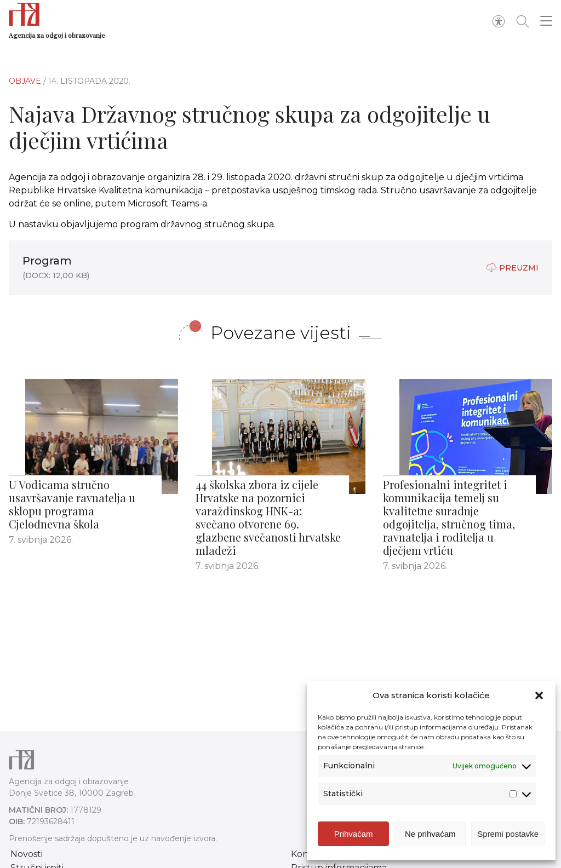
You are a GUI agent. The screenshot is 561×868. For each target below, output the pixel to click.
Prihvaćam (353, 833)
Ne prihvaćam (430, 833)
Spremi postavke (508, 833)
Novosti (26, 854)
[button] (539, 695)
